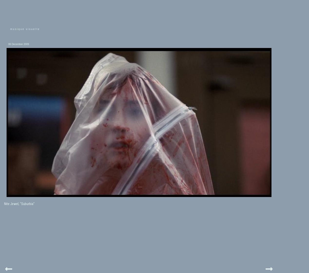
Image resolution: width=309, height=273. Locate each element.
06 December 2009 (18, 44)
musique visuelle (25, 29)
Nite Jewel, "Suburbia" (19, 204)
